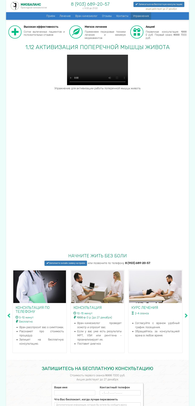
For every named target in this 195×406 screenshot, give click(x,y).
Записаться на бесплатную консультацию (158, 4)
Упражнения (141, 16)
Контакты (122, 16)
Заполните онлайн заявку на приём (65, 263)
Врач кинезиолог (86, 16)
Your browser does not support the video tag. (97, 70)
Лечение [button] (65, 16)
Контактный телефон (115, 387)
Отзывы (107, 16)
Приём (50, 16)
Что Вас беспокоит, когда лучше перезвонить (86, 399)
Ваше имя (60, 387)
